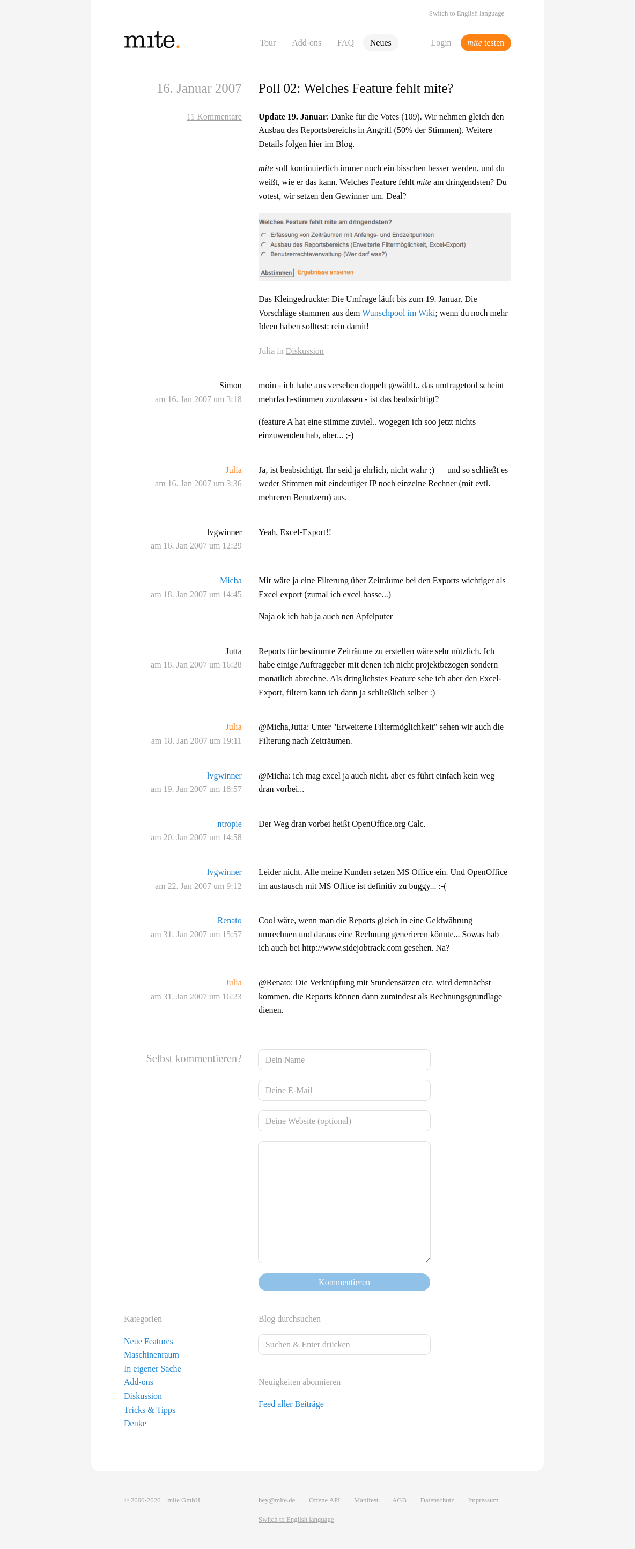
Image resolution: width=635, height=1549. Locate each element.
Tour (268, 42)
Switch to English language (466, 13)
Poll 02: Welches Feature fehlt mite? (356, 88)
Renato (229, 920)
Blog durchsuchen (290, 1318)
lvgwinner (224, 775)
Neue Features (148, 1341)
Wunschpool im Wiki (398, 312)
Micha (231, 580)
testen (485, 42)
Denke (135, 1423)
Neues (381, 42)
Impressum (483, 1500)
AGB (399, 1500)
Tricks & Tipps (149, 1409)
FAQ (345, 42)
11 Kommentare (214, 116)
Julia (234, 470)
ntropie (229, 823)
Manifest (366, 1500)
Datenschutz (437, 1500)
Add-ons (306, 42)
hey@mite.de (277, 1500)
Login (441, 42)
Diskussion (305, 350)
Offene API (324, 1500)
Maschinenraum (151, 1354)
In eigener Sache (152, 1368)
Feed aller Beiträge (291, 1404)
